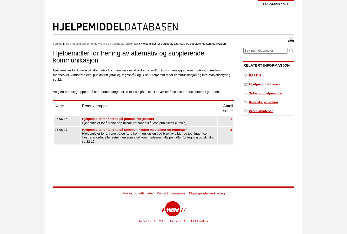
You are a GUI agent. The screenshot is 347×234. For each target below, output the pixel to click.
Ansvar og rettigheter (138, 193)
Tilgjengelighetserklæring (207, 193)
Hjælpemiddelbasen (261, 84)
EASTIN (252, 75)
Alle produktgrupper (77, 43)
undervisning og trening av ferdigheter (114, 43)
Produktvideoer (258, 111)
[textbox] (265, 51)
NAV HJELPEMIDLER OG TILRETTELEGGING (173, 221)
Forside (57, 43)
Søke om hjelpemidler (263, 93)
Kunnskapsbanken (260, 102)
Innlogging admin (276, 4)
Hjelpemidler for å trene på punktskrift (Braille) (118, 119)
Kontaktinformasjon (171, 193)
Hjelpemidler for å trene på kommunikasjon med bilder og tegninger (134, 129)
